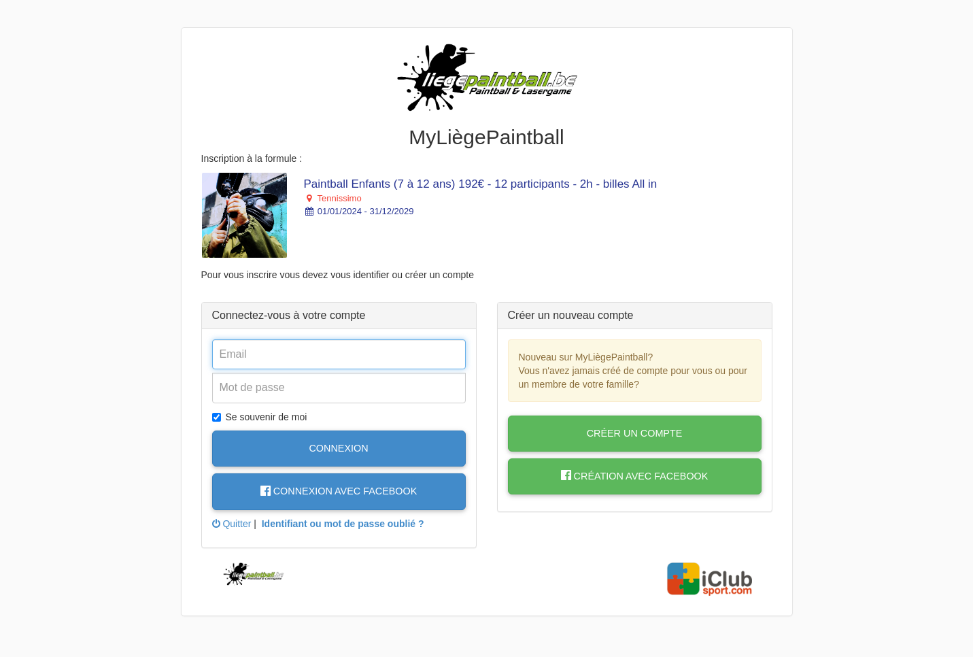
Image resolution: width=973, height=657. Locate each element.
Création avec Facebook (635, 476)
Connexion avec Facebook (338, 491)
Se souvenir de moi (259, 416)
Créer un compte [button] (635, 433)
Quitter (232, 523)
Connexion (338, 448)
